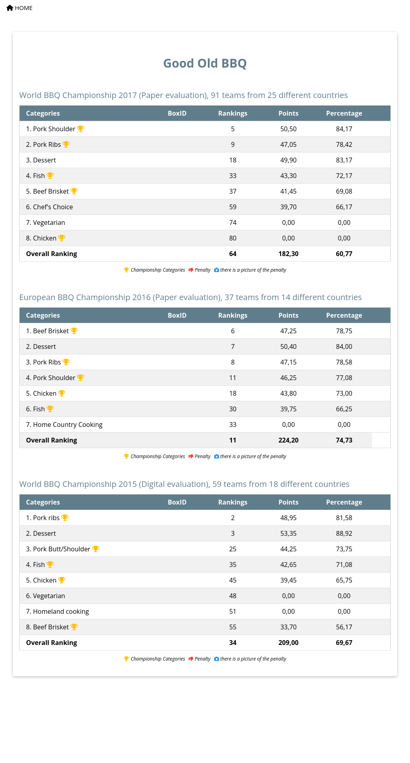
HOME (19, 8)
